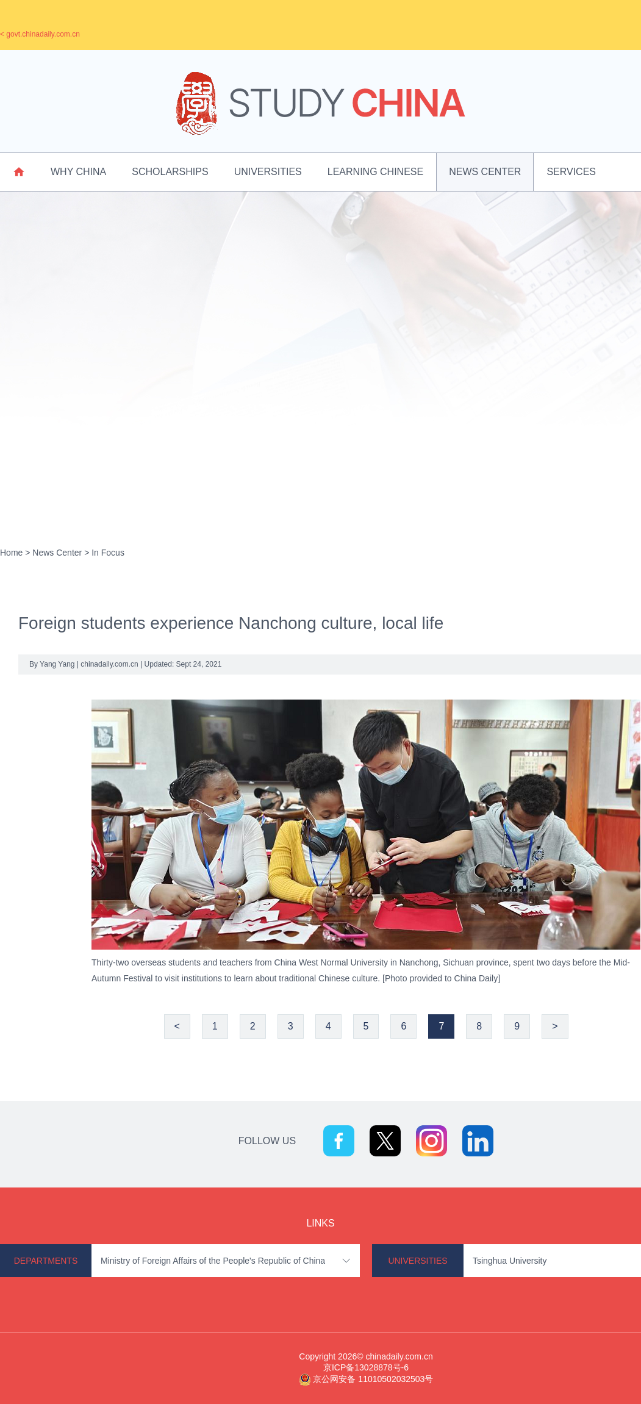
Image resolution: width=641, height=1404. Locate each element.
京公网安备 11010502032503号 (373, 1379)
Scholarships (170, 172)
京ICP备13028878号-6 (366, 1367)
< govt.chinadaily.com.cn (40, 34)
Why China (78, 172)
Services (571, 172)
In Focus (107, 552)
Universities (268, 172)
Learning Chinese (375, 172)
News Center (485, 172)
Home (11, 552)
